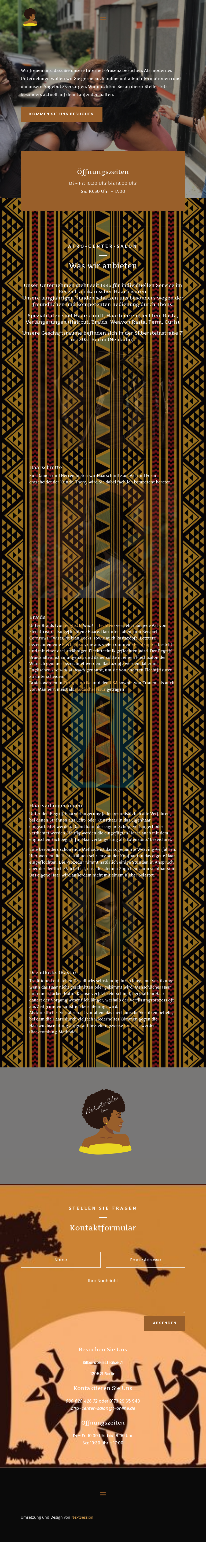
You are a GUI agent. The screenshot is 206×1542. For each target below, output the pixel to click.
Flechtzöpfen (144, 644)
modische (84, 689)
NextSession (82, 1517)
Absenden (165, 1323)
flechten (105, 625)
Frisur (100, 689)
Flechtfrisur (73, 644)
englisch (73, 625)
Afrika (85, 683)
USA (114, 683)
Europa (71, 683)
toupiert (132, 1025)
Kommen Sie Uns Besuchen (61, 114)
